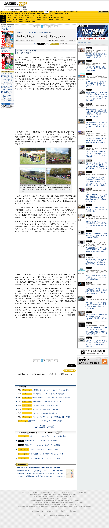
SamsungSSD (31, 17)
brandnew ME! (33, 22)
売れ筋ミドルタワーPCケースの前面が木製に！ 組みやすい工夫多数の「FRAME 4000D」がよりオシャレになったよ (96, 290)
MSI (39, 15)
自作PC (52, 11)
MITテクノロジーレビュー (70, 504)
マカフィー (9, 21)
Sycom (27, 15)
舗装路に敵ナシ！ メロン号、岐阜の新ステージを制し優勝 (51, 397)
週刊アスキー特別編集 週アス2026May (7, 28)
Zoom (68, 19)
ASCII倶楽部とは (9, 101)
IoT (10, 11)
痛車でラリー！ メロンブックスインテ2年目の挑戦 (32, 32)
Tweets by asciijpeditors (84, 42)
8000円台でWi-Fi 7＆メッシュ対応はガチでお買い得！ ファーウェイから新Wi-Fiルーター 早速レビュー (96, 224)
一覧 (47, 43)
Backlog (51, 19)
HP (51, 15)
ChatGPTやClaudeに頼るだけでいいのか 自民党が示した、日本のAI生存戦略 (45, 473)
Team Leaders (55, 502)
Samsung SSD (32, 500)
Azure (27, 19)
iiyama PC (51, 494)
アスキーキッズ (4, 13)
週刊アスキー (33, 13)
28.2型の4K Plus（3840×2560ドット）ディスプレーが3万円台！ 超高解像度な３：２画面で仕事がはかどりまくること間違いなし (96, 261)
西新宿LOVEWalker (49, 506)
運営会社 (58, 511)
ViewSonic (57, 17)
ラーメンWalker (21, 506)
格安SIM (11, 13)
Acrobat (15, 19)
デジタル (26, 11)
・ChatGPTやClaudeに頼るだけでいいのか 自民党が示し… (7, 86)
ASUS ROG (21, 17)
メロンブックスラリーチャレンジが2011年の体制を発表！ (51, 417)
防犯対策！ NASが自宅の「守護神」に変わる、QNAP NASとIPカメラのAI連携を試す (96, 235)
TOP (23, 492)
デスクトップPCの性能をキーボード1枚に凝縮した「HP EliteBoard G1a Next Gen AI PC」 (96, 140)
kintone (21, 19)
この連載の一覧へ (45, 426)
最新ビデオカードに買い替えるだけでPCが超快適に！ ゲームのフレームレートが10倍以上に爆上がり (96, 125)
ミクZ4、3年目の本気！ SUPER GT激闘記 (44, 449)
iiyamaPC (21, 15)
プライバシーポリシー (48, 511)
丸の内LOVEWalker (77, 506)
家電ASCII (17, 13)
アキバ (59, 11)
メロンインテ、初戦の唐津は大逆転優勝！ (46, 409)
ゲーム (77, 11)
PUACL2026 (65, 13)
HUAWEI (51, 17)
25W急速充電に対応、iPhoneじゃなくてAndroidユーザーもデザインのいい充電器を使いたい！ (96, 249)
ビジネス (14, 11)
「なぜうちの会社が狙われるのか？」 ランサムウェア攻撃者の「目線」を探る (96, 68)
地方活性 (59, 13)
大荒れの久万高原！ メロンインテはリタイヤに (48, 405)
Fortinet (57, 19)
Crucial (45, 17)
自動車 (41, 11)
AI (6, 11)
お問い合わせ (66, 511)
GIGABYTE (27, 17)
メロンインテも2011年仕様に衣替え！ (44, 413)
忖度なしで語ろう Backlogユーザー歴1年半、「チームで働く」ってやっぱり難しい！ (95, 277)
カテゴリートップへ (69, 371)
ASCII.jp (9, 3)
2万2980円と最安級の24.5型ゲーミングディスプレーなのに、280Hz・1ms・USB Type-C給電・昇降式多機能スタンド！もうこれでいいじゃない (96, 331)
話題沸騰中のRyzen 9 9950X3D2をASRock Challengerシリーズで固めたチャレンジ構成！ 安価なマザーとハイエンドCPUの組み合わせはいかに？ (96, 96)
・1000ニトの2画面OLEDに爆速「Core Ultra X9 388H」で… (7, 91)
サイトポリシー (36, 511)
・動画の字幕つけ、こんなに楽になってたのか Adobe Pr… (7, 80)
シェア (34, 43)
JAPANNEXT (21, 21)
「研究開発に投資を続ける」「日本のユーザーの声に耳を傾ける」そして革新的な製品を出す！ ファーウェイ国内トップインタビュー (96, 165)
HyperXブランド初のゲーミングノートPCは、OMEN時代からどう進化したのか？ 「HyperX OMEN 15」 (95, 154)
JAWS (9, 19)
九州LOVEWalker (68, 506)
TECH (20, 11)
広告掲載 (73, 511)
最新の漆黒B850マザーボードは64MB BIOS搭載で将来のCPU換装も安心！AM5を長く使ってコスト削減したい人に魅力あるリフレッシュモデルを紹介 (96, 112)
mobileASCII (60, 504)
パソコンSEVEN (33, 15)
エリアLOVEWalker (30, 506)
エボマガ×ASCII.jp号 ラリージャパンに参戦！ (45, 458)
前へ (35, 26)
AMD (15, 17)
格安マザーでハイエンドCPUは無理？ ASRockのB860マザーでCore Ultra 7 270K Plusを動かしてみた (96, 317)
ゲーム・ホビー (23, 4)
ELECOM (9, 17)
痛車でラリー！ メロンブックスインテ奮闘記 (41, 440)
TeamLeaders (40, 13)
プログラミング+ (49, 13)
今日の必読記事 (36, 504)
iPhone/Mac (34, 11)
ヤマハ (62, 19)
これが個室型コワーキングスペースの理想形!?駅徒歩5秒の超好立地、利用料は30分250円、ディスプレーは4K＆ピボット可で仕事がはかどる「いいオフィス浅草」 (96, 181)
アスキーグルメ (25, 13)
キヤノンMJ (15, 21)
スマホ (64, 11)
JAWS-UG (41, 496)
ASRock (39, 17)
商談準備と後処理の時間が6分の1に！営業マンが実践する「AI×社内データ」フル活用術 (96, 55)
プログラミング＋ (64, 502)
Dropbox (39, 19)
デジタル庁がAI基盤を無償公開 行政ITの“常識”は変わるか (39, 467)
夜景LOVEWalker (59, 506)
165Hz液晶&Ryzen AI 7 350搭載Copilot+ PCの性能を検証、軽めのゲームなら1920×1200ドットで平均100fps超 (96, 305)
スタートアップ (70, 11)
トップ (3, 11)
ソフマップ (27, 21)
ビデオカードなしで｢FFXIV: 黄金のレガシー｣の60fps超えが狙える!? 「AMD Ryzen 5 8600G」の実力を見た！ (96, 343)
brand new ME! (64, 498)
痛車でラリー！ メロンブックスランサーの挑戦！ (42, 445)
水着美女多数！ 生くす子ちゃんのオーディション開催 (50, 390)
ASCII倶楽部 (103, 12)
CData (44, 19)
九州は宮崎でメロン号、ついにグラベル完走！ (47, 401)
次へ (55, 26)
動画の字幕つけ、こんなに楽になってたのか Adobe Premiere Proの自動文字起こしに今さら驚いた (53, 471)
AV (56, 11)
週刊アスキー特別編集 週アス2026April (7, 50)
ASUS (45, 15)
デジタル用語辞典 (52, 504)
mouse (15, 15)
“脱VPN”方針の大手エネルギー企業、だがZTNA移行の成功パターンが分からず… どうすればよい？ (96, 83)
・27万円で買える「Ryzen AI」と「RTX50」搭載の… (7, 96)
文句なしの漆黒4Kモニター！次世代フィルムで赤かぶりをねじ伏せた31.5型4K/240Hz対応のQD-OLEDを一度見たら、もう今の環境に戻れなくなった (96, 197)
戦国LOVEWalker (86, 506)
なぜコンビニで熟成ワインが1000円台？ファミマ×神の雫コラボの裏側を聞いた (96, 209)
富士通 (9, 15)
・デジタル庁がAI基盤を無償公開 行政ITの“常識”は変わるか (7, 75)
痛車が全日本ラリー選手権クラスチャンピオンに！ (47, 454)
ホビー (46, 11)
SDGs (55, 13)
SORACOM (48, 500)
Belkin (62, 17)
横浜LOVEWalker (40, 506)
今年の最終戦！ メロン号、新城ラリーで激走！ (48, 394)
